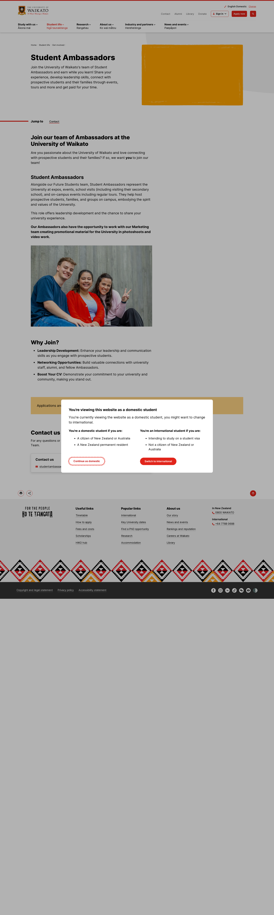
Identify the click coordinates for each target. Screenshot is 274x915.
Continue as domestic (86, 461)
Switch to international (158, 461)
